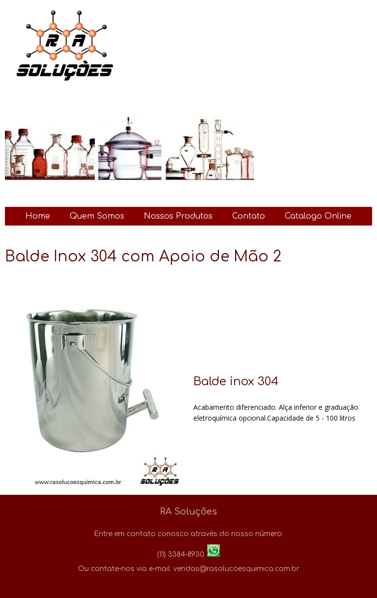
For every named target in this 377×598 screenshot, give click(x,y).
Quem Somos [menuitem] (97, 216)
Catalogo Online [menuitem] (318, 216)
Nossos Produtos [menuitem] (178, 216)
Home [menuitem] (38, 216)
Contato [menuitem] (248, 216)
